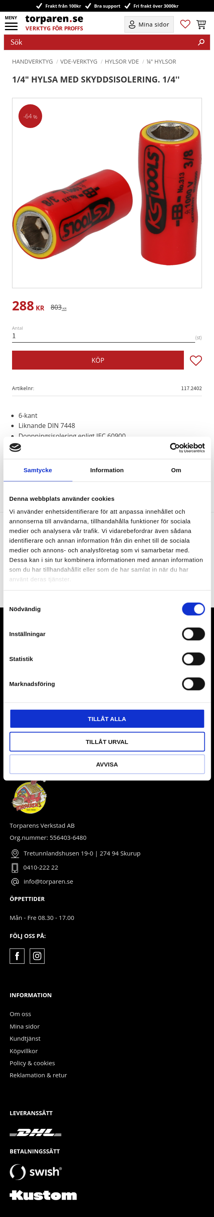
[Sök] (201, 42)
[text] (28, 307)
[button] (12, 29)
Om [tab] (176, 470)
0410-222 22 (40, 867)
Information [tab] (107, 470)
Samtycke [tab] (38, 470)
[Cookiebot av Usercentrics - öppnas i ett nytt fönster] (170, 447)
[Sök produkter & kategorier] (98, 42)
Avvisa (107, 764)
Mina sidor (25, 1026)
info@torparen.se (48, 881)
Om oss (20, 1014)
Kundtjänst (25, 1038)
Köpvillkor (24, 1051)
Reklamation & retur (38, 1075)
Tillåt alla (107, 718)
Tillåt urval (107, 741)
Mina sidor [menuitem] (154, 24)
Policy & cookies (32, 1063)
